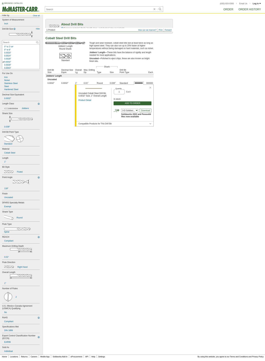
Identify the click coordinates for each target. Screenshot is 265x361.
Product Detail (84, 100)
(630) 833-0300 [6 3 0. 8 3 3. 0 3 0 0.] (227, 3)
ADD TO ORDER (132, 103)
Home (4, 357)
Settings (101, 357)
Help (93, 357)
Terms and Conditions (239, 357)
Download (145, 110)
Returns (24, 357)
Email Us (243, 3)
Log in (257, 3)
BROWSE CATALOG (13, 3)
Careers (34, 357)
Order (228, 9)
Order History (249, 9)
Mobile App (45, 357)
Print (161, 30)
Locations (14, 357)
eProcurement (76, 357)
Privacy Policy (258, 357)
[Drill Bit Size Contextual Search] (21, 42)
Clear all (36, 16)
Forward (168, 30)
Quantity (118, 89)
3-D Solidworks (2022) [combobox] (130, 110)
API (86, 357)
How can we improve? (147, 30)
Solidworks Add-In (60, 357)
